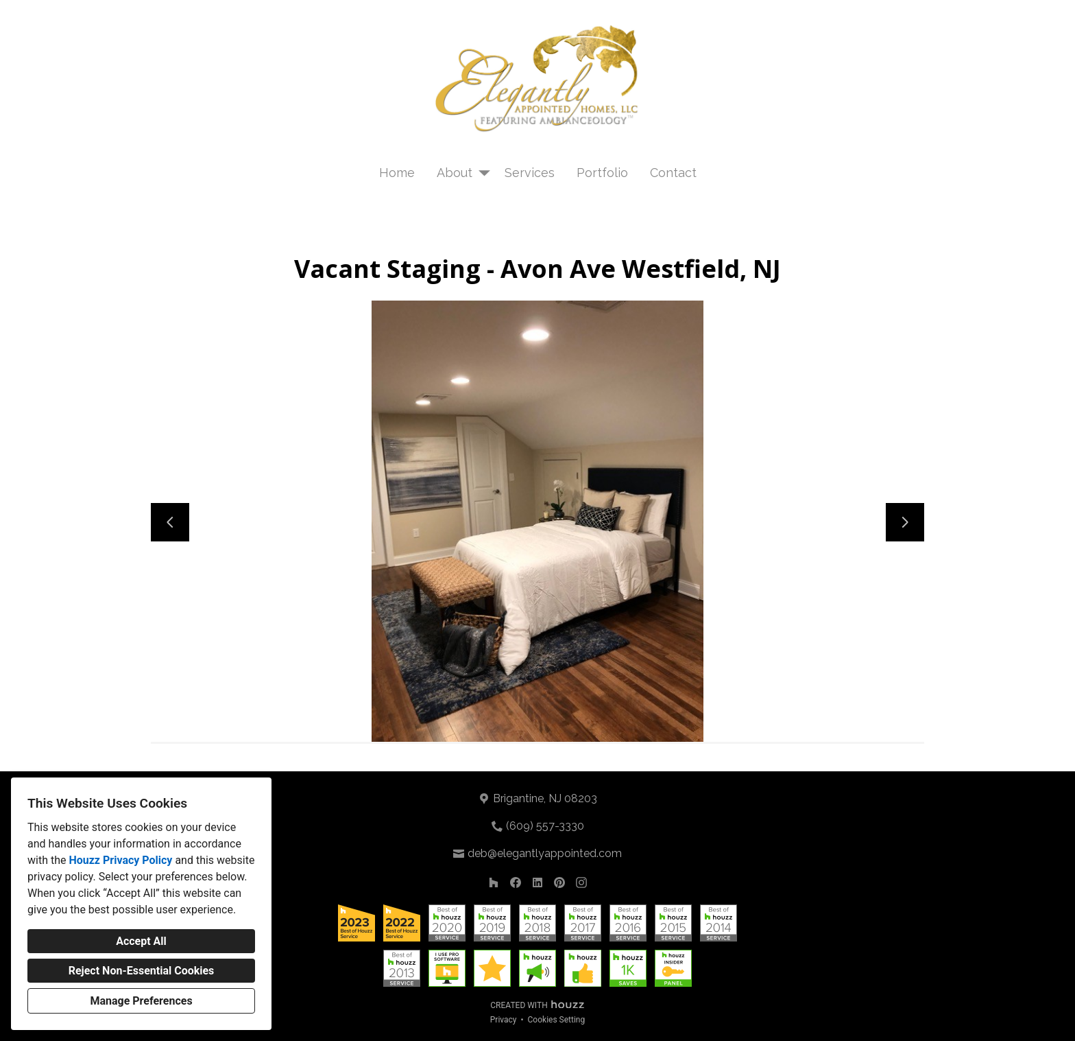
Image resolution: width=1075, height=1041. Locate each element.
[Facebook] (515, 882)
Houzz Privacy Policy (120, 860)
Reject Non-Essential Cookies (142, 970)
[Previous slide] (170, 522)
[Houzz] (494, 882)
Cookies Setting (556, 1020)
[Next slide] (905, 522)
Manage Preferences (141, 1000)
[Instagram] (581, 882)
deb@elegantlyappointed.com (545, 853)
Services (530, 172)
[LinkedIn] (537, 882)
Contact (673, 172)
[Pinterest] (559, 882)
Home (397, 172)
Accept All (141, 941)
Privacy (503, 1020)
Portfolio (602, 172)
